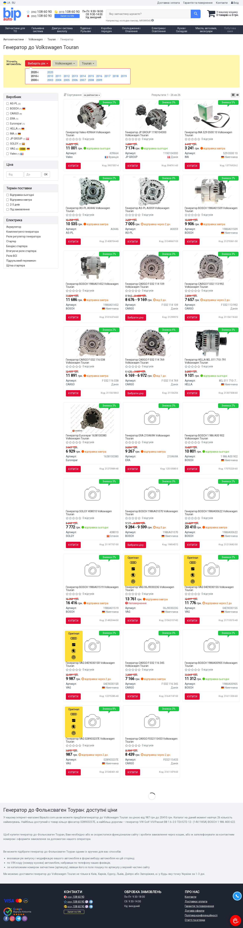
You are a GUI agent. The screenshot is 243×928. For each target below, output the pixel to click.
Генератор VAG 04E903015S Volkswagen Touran (209, 588)
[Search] (196, 14)
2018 (116, 76)
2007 (83, 80)
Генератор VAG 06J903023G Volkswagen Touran (149, 588)
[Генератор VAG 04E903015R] (92, 645)
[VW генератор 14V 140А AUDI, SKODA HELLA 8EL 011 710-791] (211, 342)
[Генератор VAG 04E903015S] (211, 570)
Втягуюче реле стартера (21, 251)
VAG (18, 148)
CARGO (14, 113)
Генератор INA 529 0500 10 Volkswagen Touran (208, 134)
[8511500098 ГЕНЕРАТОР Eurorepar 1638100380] (92, 418)
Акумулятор (13, 226)
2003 (50, 80)
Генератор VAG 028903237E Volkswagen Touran (90, 740)
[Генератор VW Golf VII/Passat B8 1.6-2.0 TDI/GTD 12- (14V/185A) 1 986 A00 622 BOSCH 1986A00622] (211, 494)
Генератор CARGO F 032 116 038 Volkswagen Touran (85, 361)
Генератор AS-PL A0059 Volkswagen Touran (147, 209)
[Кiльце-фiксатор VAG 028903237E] (92, 721)
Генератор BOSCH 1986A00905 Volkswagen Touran (211, 664)
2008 (91, 80)
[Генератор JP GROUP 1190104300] (151, 115)
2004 (58, 80)
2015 (91, 76)
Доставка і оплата (168, 2)
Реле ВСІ (11, 255)
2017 (107, 76)
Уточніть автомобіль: (14, 63)
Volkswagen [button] (65, 63)
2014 (83, 76)
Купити (73, 165)
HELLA (15, 128)
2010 (50, 76)
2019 (124, 76)
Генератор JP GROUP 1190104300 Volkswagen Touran (145, 134)
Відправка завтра (19, 199)
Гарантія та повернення (197, 2)
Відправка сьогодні (20, 194)
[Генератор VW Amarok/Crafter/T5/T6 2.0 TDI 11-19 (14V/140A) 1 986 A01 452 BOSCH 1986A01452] (92, 266)
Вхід (235, 2)
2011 (58, 76)
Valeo (16, 153)
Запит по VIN (67, 16)
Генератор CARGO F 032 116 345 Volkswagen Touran (144, 664)
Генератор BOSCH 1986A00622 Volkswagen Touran (211, 513)
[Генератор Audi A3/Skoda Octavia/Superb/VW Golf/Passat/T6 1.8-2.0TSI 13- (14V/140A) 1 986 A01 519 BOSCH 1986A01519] (92, 570)
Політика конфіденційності (201, 915)
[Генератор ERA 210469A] (152, 418)
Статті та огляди (195, 920)
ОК (46, 174)
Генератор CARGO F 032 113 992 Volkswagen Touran (204, 285)
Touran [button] (88, 63)
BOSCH (17, 108)
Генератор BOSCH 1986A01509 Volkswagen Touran (211, 209)
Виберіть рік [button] (38, 63)
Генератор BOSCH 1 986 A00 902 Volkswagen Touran (204, 437)
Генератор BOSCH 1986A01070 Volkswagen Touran (151, 513)
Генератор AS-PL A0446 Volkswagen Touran (88, 209)
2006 (75, 80)
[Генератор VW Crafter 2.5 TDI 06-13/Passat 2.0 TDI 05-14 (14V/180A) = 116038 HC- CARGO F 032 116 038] (92, 342)
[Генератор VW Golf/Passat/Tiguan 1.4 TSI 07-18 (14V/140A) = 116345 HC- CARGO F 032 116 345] (152, 645)
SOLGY (15, 143)
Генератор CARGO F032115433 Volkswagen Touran (151, 740)
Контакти (222, 2)
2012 (67, 76)
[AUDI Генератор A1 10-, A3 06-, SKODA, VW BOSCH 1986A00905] (211, 645)
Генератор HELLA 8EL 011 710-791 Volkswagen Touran (205, 361)
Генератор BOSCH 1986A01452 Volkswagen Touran (92, 285)
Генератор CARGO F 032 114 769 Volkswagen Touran (144, 361)
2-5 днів (13, 204)
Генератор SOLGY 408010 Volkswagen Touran (89, 513)
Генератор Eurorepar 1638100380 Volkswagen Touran (86, 437)
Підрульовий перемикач (21, 260)
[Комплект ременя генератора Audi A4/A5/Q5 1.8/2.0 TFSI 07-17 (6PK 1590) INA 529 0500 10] (211, 115)
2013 (75, 76)
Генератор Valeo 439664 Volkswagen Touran (88, 134)
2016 (99, 76)
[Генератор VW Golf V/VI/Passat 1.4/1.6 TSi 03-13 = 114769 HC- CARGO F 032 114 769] (151, 342)
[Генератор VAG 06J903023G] (152, 570)
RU (13, 2)
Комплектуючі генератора (22, 231)
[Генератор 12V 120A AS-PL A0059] (151, 191)
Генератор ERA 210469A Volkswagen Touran (147, 437)
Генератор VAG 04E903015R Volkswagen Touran (90, 664)
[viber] (24, 918)
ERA (12, 118)
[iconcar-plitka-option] (233, 95)
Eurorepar (15, 123)
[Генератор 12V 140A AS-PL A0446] (92, 191)
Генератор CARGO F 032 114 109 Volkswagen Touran (144, 285)
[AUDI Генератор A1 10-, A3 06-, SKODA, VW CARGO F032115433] (152, 721)
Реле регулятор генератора (23, 236)
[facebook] (6, 918)
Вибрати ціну (136, 317)
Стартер (11, 241)
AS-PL (13, 103)
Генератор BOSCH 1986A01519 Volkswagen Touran (92, 588)
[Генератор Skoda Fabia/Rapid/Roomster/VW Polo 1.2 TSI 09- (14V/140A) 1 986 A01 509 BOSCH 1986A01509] (211, 191)
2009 (99, 80)
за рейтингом (92, 95)
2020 (50, 72)
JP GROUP (17, 138)
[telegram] (18, 918)
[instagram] (12, 918)
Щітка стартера (15, 265)
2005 (67, 80)
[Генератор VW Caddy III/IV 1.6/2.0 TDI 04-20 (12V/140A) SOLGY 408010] (92, 494)
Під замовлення (18, 209)
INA (13, 133)
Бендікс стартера (16, 246)
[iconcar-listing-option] (237, 95)
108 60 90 (39, 12)
